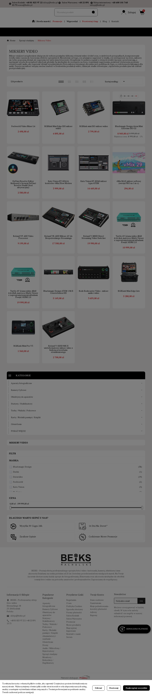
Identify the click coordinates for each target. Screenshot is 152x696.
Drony (45, 659)
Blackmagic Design (77, 481)
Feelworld (77, 496)
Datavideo (77, 491)
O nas (69, 617)
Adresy (93, 626)
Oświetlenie (47, 656)
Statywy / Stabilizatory (48, 634)
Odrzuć (98, 688)
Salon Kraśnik (72, 630)
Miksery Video (18, 457)
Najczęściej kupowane (71, 644)
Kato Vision (77, 501)
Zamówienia (95, 617)
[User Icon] (128, 16)
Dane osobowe (97, 614)
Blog (105, 27)
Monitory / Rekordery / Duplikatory (48, 674)
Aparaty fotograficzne (48, 619)
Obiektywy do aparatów (48, 628)
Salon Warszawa (74, 633)
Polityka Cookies (74, 620)
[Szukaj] (71, 16)
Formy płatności (74, 627)
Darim (77, 486)
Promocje (70, 636)
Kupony (93, 629)
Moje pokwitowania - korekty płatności (99, 622)
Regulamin (71, 614)
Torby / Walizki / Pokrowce (50, 640)
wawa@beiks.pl (25, 5)
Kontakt (115, 27)
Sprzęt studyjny (49, 668)
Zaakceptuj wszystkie (136, 688)
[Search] (93, 16)
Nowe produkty (73, 639)
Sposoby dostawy (74, 624)
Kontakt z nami (73, 648)
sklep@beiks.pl (50, 2)
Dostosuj (113, 688)
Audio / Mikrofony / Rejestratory (51, 664)
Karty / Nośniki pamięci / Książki (50, 646)
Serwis (69, 651)
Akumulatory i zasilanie (49, 652)
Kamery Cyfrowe (50, 623)
